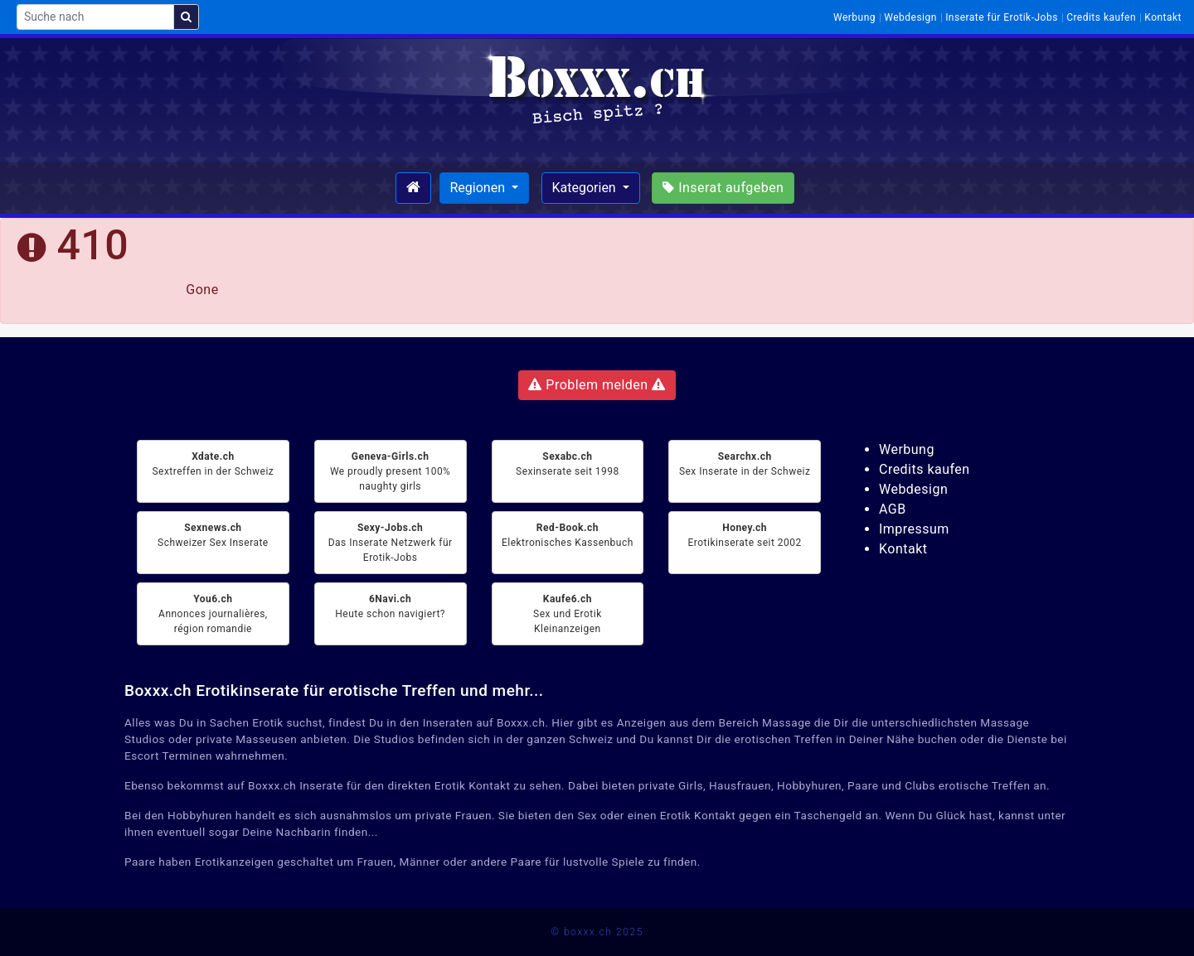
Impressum (914, 529)
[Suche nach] (95, 17)
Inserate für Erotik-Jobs (1001, 17)
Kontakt (1163, 17)
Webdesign (910, 17)
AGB (892, 509)
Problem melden (596, 385)
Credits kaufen (1101, 17)
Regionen (479, 188)
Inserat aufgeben (723, 188)
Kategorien (585, 188)
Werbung (854, 17)
